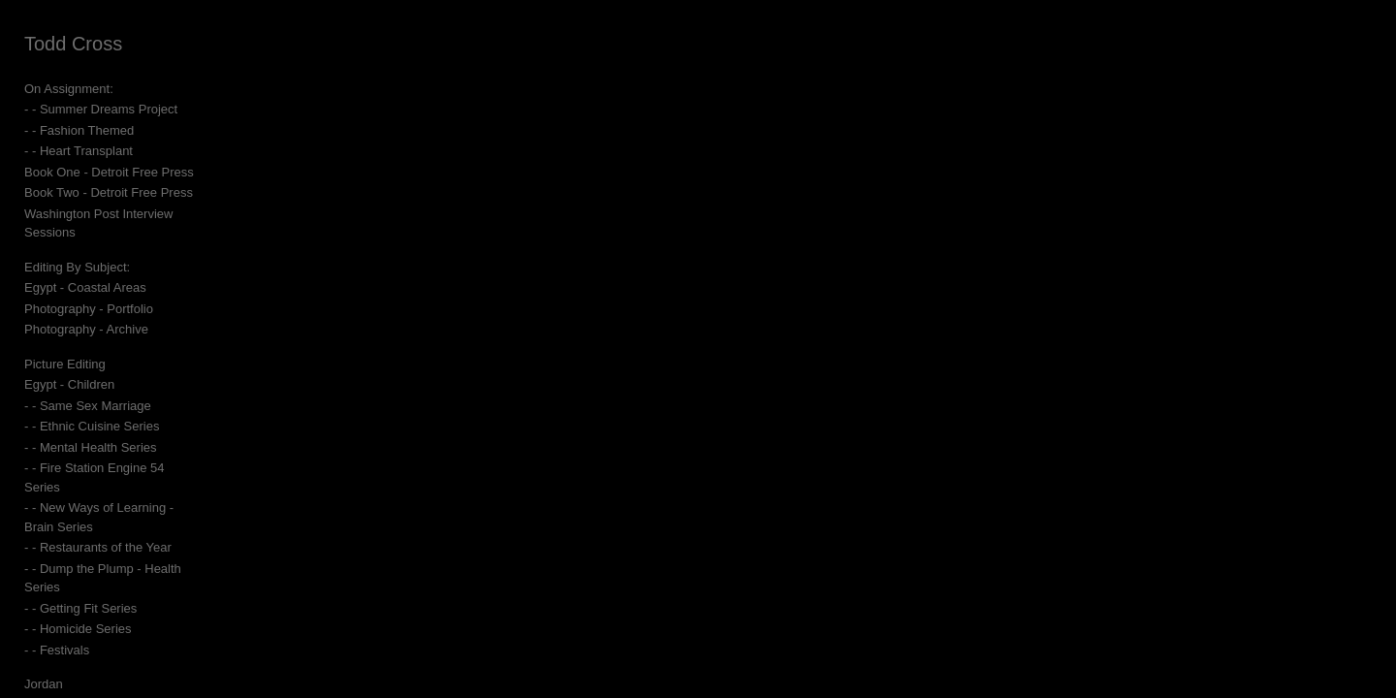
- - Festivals (56, 574)
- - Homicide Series (78, 553)
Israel (39, 671)
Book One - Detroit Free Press (109, 172)
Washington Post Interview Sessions (126, 213)
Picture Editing (65, 344)
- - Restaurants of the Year (98, 491)
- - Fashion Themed (79, 130)
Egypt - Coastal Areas (85, 269)
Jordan (43, 608)
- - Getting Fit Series (80, 532)
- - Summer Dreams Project (100, 109)
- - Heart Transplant (78, 150)
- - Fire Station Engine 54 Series (114, 449)
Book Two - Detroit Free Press (108, 192)
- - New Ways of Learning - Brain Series (135, 469)
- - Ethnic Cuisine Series (91, 407)
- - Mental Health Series (90, 428)
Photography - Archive (86, 310)
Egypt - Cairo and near (87, 629)
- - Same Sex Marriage (87, 386)
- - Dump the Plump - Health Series (122, 511)
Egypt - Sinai (60, 650)
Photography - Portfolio (88, 289)
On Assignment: (68, 88)
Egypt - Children (69, 366)
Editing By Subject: (77, 247)
